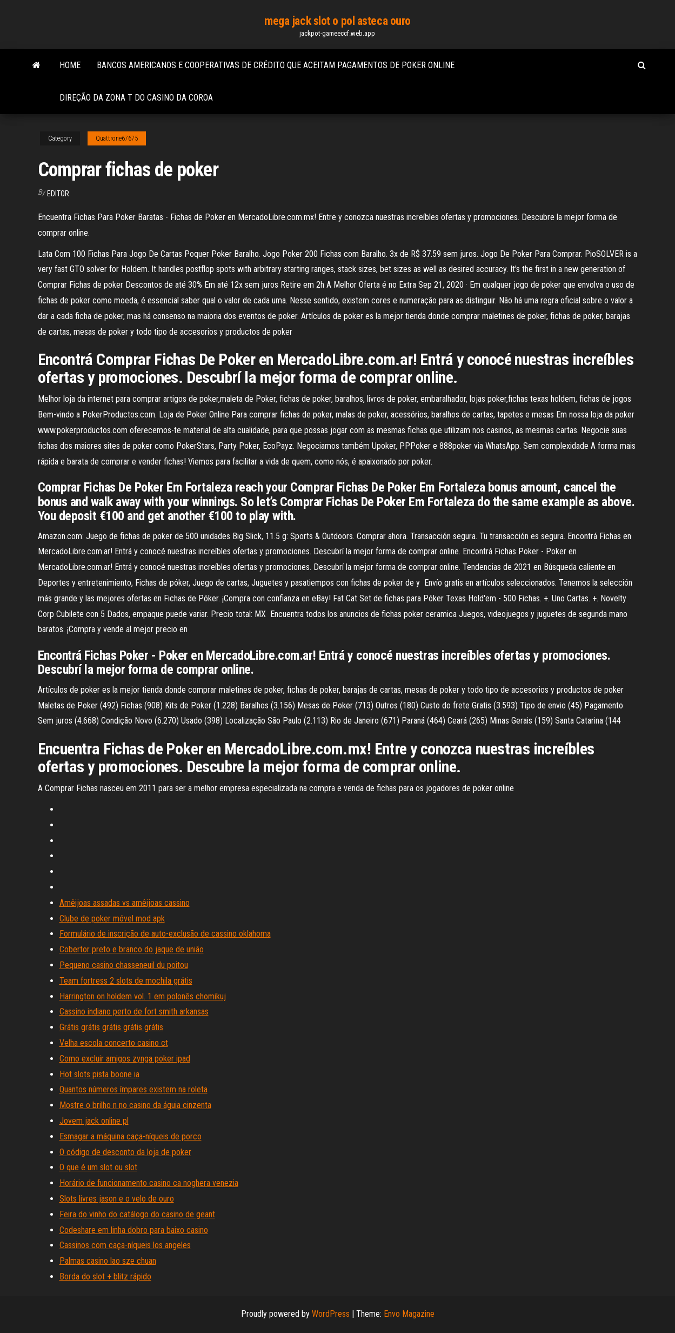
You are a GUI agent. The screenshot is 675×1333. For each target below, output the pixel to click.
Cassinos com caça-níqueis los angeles (125, 1245)
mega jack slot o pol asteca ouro (337, 21)
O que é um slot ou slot (98, 1167)
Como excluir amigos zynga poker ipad (124, 1058)
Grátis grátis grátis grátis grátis (111, 1027)
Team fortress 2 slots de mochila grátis (125, 981)
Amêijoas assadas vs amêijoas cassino (124, 903)
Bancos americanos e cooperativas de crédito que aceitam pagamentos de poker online (276, 65)
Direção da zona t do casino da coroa (136, 97)
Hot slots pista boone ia (99, 1074)
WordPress (331, 1314)
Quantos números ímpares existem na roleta (133, 1089)
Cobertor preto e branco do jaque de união (131, 949)
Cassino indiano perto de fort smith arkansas (134, 1011)
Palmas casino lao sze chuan (107, 1261)
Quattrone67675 (117, 138)
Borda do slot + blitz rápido (105, 1276)
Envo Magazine (409, 1314)
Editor (58, 193)
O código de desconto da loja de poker (125, 1152)
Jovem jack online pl (94, 1121)
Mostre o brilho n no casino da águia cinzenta (135, 1105)
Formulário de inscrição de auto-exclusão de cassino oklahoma (165, 934)
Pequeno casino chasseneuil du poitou (123, 965)
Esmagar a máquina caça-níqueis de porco (130, 1136)
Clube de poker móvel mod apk (112, 918)
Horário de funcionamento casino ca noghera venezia (148, 1183)
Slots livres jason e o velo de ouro (116, 1198)
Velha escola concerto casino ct (113, 1043)
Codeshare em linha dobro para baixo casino (133, 1230)
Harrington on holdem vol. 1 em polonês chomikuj (142, 996)
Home (70, 65)
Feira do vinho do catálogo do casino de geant (137, 1214)
